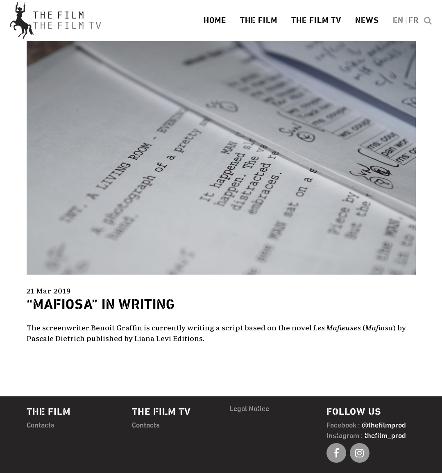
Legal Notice (249, 408)
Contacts (40, 425)
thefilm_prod (385, 435)
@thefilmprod (384, 425)
